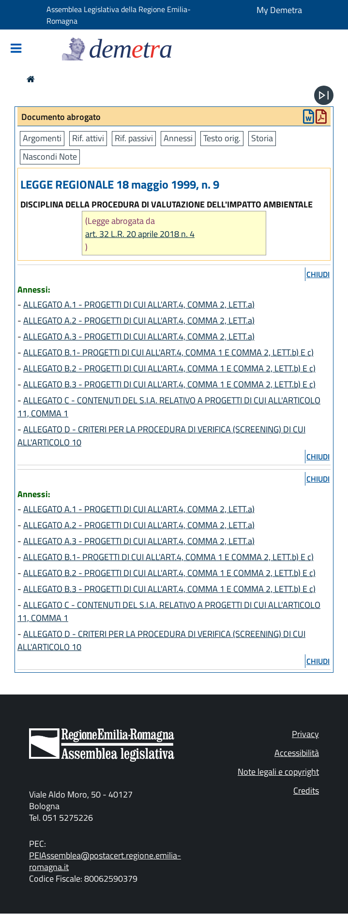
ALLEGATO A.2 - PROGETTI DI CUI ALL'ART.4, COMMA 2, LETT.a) (139, 320)
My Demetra (279, 9)
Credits (306, 790)
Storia (262, 138)
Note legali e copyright (278, 771)
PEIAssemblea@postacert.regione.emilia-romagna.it (105, 861)
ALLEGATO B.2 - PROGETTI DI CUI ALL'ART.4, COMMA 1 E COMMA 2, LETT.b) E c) (169, 368)
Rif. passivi (134, 138)
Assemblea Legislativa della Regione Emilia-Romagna (118, 15)
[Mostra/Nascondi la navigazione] (16, 49)
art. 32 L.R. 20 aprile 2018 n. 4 (140, 233)
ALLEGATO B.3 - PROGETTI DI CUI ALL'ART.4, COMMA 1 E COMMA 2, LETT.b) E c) (169, 384)
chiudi (318, 274)
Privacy (305, 733)
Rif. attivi (88, 138)
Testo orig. (222, 138)
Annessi (178, 138)
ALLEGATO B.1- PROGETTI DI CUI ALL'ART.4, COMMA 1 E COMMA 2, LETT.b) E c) (168, 352)
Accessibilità (296, 752)
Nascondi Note (50, 156)
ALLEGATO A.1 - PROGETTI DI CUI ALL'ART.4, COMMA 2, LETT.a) (139, 304)
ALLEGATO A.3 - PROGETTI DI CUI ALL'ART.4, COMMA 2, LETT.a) (139, 336)
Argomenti (42, 138)
